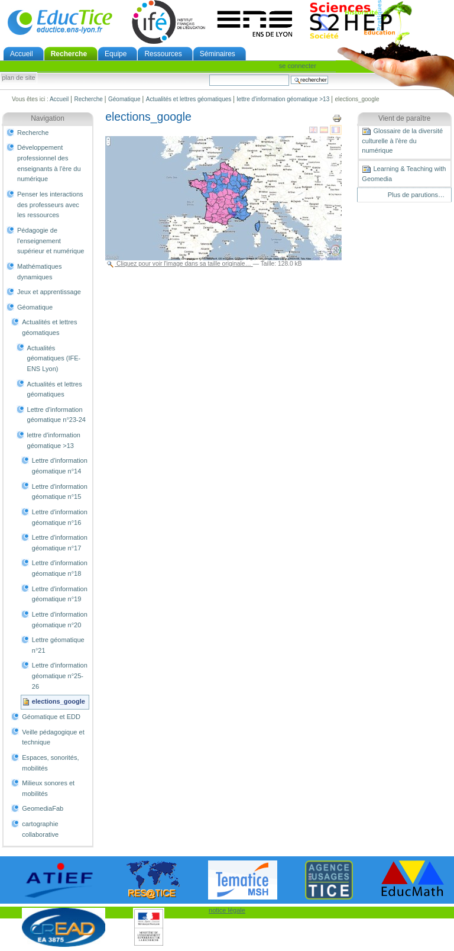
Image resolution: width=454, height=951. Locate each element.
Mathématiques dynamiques (39, 272)
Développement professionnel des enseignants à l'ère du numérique (49, 163)
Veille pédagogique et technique (53, 737)
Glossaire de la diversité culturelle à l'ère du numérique (402, 140)
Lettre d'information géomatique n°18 (59, 568)
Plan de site (18, 78)
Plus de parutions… (416, 194)
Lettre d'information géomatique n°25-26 (59, 675)
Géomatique (124, 99)
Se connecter (297, 65)
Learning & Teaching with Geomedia (404, 173)
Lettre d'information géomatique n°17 (59, 543)
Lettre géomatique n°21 (58, 645)
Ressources (162, 54)
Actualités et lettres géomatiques (189, 99)
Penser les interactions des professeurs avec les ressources (50, 204)
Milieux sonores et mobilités (48, 788)
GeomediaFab (42, 808)
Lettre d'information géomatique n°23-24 (56, 415)
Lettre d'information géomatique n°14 (59, 466)
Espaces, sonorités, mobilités (50, 763)
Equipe (116, 54)
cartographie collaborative (40, 829)
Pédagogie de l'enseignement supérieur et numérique (50, 240)
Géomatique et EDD (51, 716)
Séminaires (217, 54)
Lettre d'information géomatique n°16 (59, 517)
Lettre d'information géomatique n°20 (59, 619)
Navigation (47, 118)
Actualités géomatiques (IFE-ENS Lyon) (54, 358)
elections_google (58, 701)
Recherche (69, 54)
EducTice (60, 22)
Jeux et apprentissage (49, 291)
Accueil (21, 54)
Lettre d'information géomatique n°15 (59, 492)
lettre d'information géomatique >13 (283, 99)
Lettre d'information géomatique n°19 (59, 594)
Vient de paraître (404, 118)
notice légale (227, 910)
